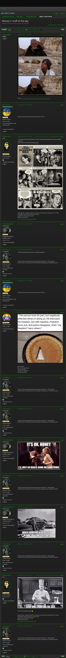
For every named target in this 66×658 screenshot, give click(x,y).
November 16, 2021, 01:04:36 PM (25, 575)
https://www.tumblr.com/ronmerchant (27, 219)
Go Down (4, 29)
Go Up (3, 656)
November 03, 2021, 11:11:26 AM (25, 136)
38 (29, 29)
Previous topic (52, 25)
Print (62, 29)
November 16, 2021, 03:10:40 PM (25, 626)
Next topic (61, 25)
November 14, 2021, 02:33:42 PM (25, 475)
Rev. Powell (6, 105)
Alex (4, 312)
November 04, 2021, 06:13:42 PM (25, 249)
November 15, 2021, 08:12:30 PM (25, 544)
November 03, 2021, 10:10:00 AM (25, 104)
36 (23, 29)
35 (20, 29)
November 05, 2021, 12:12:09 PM (25, 312)
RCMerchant (6, 136)
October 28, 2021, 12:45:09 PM (24, 34)
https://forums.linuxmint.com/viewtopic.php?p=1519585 (35, 98)
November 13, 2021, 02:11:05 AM (25, 440)
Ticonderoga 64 (7, 224)
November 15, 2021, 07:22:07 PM (25, 507)
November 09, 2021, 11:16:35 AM (25, 377)
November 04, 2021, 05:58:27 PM (25, 224)
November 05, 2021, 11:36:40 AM (25, 280)
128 (38, 29)
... (18, 29)
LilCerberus (6, 249)
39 (33, 29)
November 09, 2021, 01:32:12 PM (25, 408)
